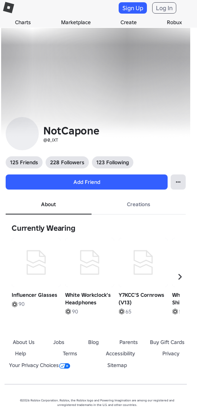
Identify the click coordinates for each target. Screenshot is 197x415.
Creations (138, 204)
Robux (174, 22)
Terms (70, 353)
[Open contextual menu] (178, 182)
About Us (24, 342)
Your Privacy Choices (39, 365)
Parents (128, 342)
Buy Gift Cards (167, 342)
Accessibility (120, 353)
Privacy (170, 353)
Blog (93, 342)
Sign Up (132, 8)
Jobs (58, 342)
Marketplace (76, 22)
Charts (23, 22)
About (48, 204)
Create (129, 22)
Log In (164, 8)
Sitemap (117, 365)
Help (20, 353)
